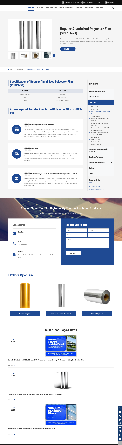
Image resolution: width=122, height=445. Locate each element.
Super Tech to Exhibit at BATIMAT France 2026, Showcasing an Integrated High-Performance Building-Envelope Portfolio (23, 362)
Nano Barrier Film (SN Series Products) (100, 135)
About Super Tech (51, 9)
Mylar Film (22, 69)
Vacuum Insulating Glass (101, 162)
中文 (99, 2)
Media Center (89, 9)
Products (31, 9)
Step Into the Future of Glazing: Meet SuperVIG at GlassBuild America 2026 (95, 361)
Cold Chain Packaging (101, 157)
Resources (79, 9)
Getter (91, 173)
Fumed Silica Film (95, 137)
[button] (54, 55)
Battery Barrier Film (95, 139)
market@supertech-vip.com (72, 2)
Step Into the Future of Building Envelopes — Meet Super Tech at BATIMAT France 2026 (59, 361)
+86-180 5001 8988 (94, 186)
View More (11, 369)
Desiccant (92, 168)
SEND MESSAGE (73, 253)
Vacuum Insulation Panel (101, 91)
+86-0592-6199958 (88, 2)
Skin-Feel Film (94, 109)
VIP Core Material (101, 97)
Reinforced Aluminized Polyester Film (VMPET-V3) (100, 120)
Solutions (39, 9)
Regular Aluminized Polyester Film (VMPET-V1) (37, 69)
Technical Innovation (66, 9)
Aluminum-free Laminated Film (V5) (99, 132)
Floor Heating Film (95, 142)
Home (11, 69)
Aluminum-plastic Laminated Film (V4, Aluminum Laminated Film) (100, 129)
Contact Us (99, 9)
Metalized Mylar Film (95, 116)
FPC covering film (95, 106)
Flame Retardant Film (96, 144)
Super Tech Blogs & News (61, 330)
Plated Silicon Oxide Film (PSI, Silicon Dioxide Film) (100, 124)
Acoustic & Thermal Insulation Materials (101, 150)
